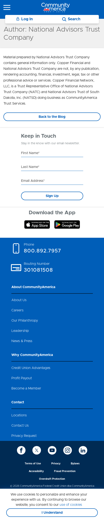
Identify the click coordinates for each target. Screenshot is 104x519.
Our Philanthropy (24, 320)
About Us (19, 300)
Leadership (20, 330)
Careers (17, 310)
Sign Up (52, 196)
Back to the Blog (52, 116)
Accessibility (36, 471)
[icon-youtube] (52, 450)
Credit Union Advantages (30, 368)
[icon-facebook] (21, 450)
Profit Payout (21, 378)
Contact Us (20, 425)
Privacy (55, 463)
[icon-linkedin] (83, 450)
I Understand (52, 512)
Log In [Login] (24, 19)
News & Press (21, 341)
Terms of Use (33, 463)
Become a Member (26, 388)
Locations (19, 415)
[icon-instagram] (67, 450)
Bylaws (75, 463)
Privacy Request (24, 435)
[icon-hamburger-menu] (6, 7)
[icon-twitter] (36, 450)
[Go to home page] (55, 7)
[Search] (71, 19)
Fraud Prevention (64, 471)
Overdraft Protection (52, 479)
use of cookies (71, 504)
